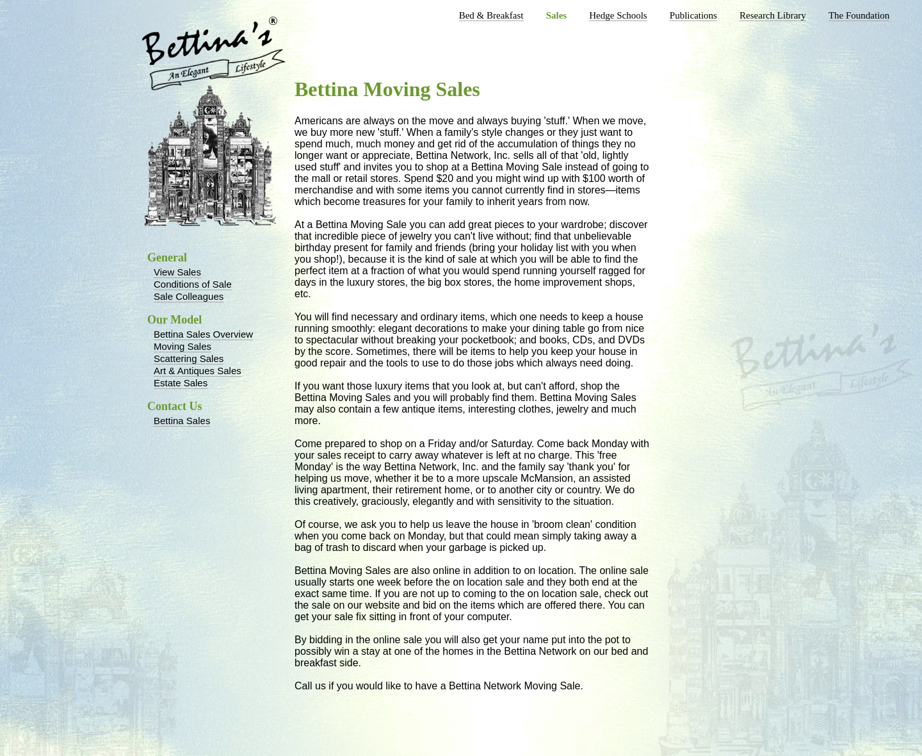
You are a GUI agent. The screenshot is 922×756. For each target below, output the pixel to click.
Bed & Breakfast (491, 15)
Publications (693, 15)
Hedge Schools (618, 15)
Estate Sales (180, 382)
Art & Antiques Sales (197, 370)
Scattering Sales (188, 358)
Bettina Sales (182, 420)
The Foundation (859, 15)
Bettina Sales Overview (203, 334)
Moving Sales (182, 346)
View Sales (177, 272)
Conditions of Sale (193, 284)
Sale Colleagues (188, 296)
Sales (556, 15)
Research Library (773, 15)
